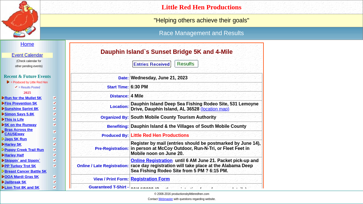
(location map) (215, 109)
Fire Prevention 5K (21, 103)
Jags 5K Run (16, 139)
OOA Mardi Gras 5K (22, 177)
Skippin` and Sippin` (22, 160)
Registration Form (150, 179)
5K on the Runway (21, 125)
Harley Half (14, 155)
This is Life (14, 119)
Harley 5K (13, 144)
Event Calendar (27, 55)
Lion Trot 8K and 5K (22, 187)
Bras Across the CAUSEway (19, 132)
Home (27, 44)
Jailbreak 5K (15, 182)
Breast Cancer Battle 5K (26, 171)
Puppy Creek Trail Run (24, 150)
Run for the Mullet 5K (23, 98)
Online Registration (152, 160)
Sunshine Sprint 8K (22, 109)
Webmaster (166, 199)
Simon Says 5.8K (19, 114)
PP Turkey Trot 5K (20, 166)
